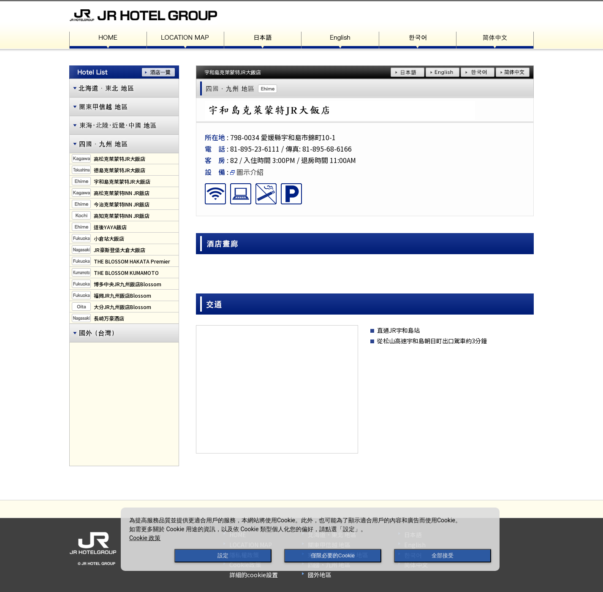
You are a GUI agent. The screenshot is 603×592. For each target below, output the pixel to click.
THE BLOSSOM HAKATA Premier (132, 261)
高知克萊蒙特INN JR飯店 (121, 215)
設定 (222, 556)
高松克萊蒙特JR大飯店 (119, 158)
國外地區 (319, 574)
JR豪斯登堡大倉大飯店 (119, 249)
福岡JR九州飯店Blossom (122, 295)
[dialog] (310, 539)
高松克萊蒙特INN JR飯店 (121, 192)
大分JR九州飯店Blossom (122, 306)
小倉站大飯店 (109, 238)
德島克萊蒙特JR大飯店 (119, 170)
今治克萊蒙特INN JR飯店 (121, 204)
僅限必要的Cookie (333, 556)
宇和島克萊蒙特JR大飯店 (122, 181)
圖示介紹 (246, 172)
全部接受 (443, 556)
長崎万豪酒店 (109, 318)
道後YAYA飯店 (110, 227)
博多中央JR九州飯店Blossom (127, 284)
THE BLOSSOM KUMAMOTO (126, 272)
